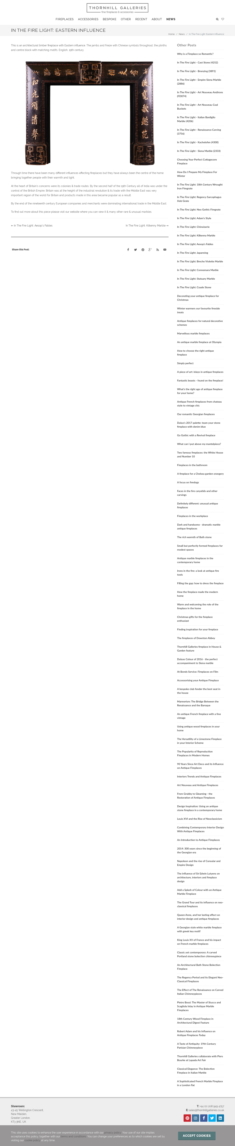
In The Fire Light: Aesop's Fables (195, 244)
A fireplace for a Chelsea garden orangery (200, 473)
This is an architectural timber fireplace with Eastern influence (48, 45)
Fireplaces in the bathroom (192, 465)
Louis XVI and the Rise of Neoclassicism (199, 818)
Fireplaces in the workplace (192, 515)
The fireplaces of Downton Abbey (196, 638)
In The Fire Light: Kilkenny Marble (196, 235)
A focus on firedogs (188, 482)
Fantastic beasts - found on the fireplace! (200, 380)
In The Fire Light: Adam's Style (194, 218)
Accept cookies (197, 1136)
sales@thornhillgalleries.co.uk (206, 1110)
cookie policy (32, 1140)
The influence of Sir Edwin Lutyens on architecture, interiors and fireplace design (198, 877)
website (74, 211)
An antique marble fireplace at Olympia (199, 342)
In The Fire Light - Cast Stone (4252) (197, 62)
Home (171, 34)
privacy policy (112, 1132)
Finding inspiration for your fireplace (197, 629)
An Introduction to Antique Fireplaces (198, 839)
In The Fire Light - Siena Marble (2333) (198, 150)
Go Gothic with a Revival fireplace (196, 435)
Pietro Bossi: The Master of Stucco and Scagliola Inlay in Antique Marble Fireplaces (199, 1006)
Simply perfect (185, 363)
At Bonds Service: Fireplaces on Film (197, 671)
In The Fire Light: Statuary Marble (196, 278)
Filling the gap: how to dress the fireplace (200, 583)
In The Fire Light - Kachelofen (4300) (197, 142)
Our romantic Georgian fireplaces (196, 414)
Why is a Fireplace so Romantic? (195, 53)
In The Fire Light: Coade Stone (194, 287)
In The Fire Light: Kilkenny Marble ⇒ (147, 225)
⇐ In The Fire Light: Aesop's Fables (32, 225)
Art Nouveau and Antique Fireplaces (197, 785)
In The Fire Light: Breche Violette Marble (200, 261)
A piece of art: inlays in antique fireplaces (200, 371)
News (182, 34)
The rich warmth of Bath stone (194, 537)
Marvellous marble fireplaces (193, 333)
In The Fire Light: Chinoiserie (193, 226)
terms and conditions (73, 1136)
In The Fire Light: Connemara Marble (197, 270)
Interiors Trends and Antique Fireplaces (199, 776)
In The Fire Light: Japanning (192, 252)
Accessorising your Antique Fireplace (198, 680)
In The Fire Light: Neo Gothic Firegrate (199, 209)
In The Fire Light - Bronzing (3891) (196, 71)
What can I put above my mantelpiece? (199, 443)
